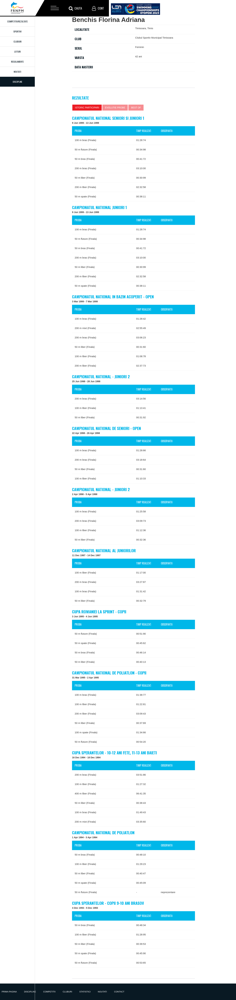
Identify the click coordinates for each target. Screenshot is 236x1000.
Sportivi (17, 31)
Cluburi (17, 41)
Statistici (85, 991)
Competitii (49, 991)
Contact (119, 991)
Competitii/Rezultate (17, 21)
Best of (136, 107)
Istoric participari (87, 107)
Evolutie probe (115, 107)
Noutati (17, 71)
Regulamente (17, 61)
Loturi (17, 51)
